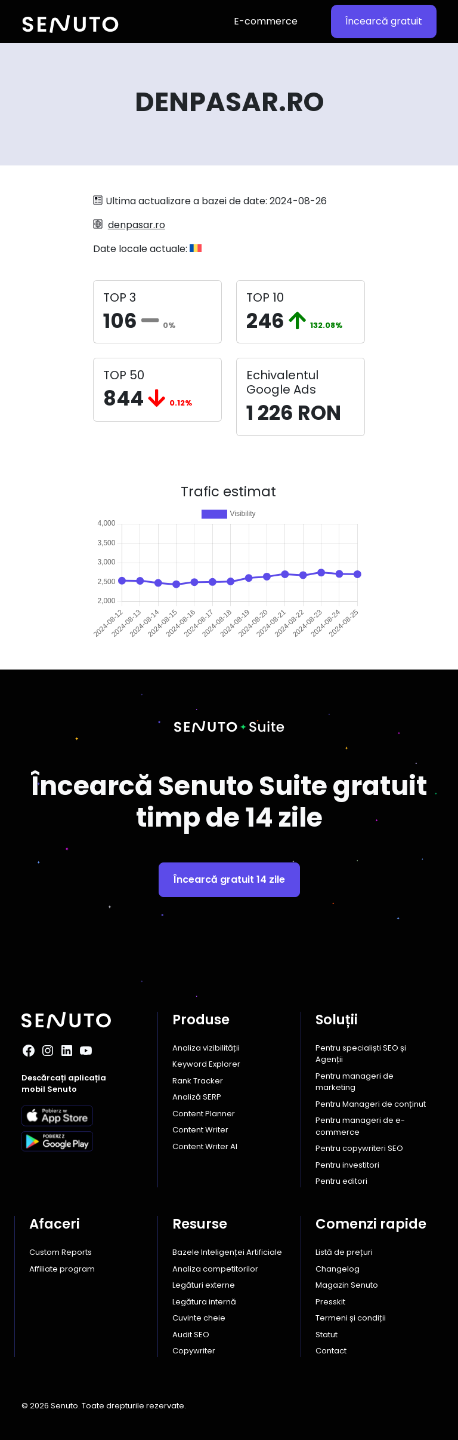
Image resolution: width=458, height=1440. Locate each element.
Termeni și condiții (350, 1318)
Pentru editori (341, 1181)
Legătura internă (204, 1301)
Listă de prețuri (344, 1252)
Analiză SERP (196, 1097)
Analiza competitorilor (215, 1269)
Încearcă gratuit (383, 21)
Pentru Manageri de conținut (370, 1104)
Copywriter (193, 1350)
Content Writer (200, 1129)
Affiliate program (62, 1269)
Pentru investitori (347, 1165)
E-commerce (266, 21)
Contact (330, 1350)
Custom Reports (60, 1252)
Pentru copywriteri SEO (359, 1148)
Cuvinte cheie (198, 1318)
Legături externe (203, 1285)
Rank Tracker (197, 1080)
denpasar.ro (136, 225)
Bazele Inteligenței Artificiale (227, 1252)
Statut (326, 1334)
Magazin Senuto (346, 1285)
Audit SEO (190, 1334)
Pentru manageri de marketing (354, 1082)
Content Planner (203, 1113)
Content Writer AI (204, 1146)
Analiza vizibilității (206, 1048)
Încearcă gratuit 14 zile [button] (229, 879)
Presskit (330, 1301)
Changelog (337, 1269)
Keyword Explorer (206, 1064)
